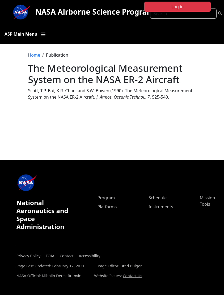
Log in (177, 7)
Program (106, 198)
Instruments (161, 207)
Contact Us (132, 275)
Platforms (107, 207)
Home (34, 55)
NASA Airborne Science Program (94, 12)
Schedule (158, 198)
